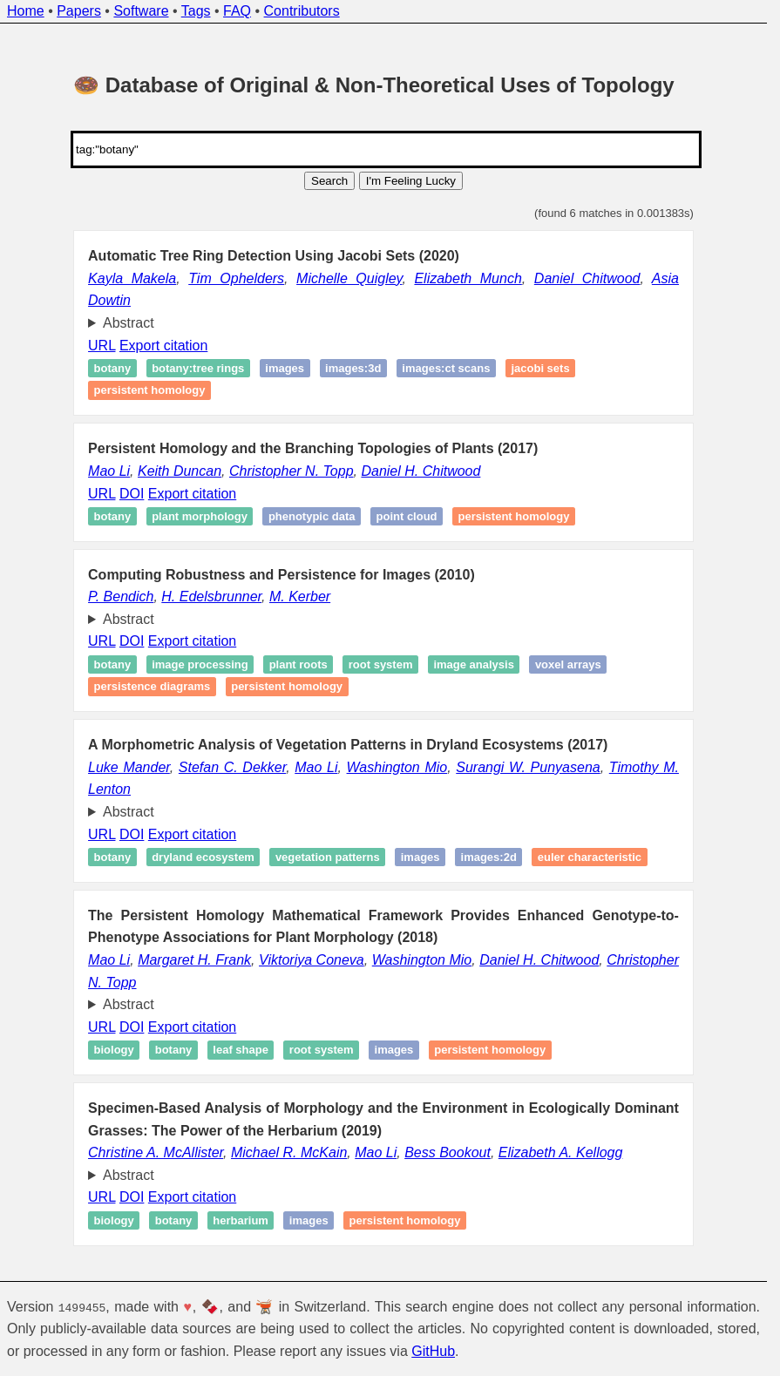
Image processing (200, 664)
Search (329, 180)
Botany (113, 516)
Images (394, 1049)
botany (113, 368)
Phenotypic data (312, 516)
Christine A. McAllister (155, 1152)
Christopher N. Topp (291, 471)
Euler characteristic (589, 857)
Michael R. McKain (289, 1152)
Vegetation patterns (327, 857)
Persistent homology (150, 390)
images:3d (353, 368)
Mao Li (109, 471)
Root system (381, 664)
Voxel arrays (568, 664)
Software (140, 10)
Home (25, 10)
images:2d (489, 857)
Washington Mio (397, 767)
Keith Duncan (179, 471)
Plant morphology (200, 516)
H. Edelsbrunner (211, 596)
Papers (79, 10)
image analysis (473, 664)
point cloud (406, 516)
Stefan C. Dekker (232, 767)
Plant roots (298, 664)
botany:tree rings (198, 368)
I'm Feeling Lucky (411, 180)
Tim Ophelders (236, 278)
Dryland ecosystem (203, 857)
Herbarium (240, 1220)
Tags (196, 10)
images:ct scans (446, 368)
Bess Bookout (447, 1152)
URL (101, 345)
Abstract (128, 322)
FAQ (237, 10)
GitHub (433, 1351)
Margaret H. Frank (194, 959)
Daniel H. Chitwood (420, 471)
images (284, 368)
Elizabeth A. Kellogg (561, 1152)
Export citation (163, 345)
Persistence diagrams (152, 687)
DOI (131, 493)
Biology (114, 1049)
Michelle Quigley (349, 278)
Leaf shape (240, 1049)
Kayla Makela (132, 278)
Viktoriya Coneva (311, 959)
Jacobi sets (540, 368)
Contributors (302, 10)
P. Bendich (120, 596)
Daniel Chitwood (587, 278)
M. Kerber (299, 596)
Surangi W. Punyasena (528, 767)
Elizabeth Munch (467, 278)
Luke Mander (129, 767)
